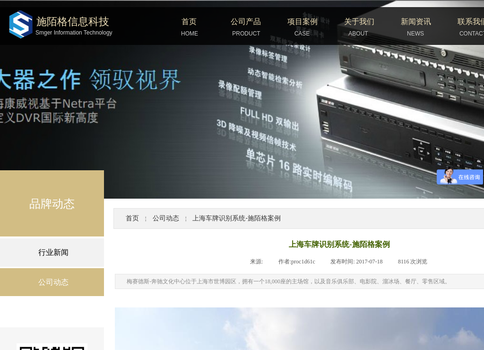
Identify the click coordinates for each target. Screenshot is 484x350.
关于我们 (359, 22)
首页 (189, 22)
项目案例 (302, 22)
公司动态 (166, 218)
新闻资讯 (416, 22)
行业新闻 (53, 252)
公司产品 (246, 22)
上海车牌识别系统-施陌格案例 (236, 218)
